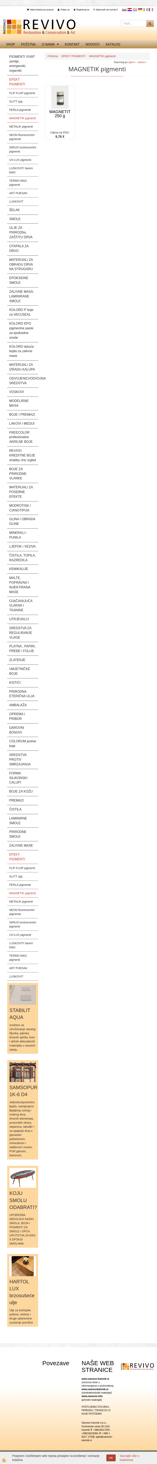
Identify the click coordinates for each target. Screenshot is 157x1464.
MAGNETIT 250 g (59, 113)
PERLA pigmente (20, 109)
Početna (28, 44)
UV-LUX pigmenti (20, 159)
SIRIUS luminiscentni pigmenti (22, 149)
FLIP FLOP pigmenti (22, 93)
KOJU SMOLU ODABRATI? (23, 1200)
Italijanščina (145, 9)
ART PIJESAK (18, 193)
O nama (48, 44)
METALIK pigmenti (21, 126)
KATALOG (113, 44)
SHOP (10, 44)
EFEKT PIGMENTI (73, 56)
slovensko (124, 9)
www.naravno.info (92, 1396)
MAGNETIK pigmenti (22, 118)
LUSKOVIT (16, 201)
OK (111, 1458)
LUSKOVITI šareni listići (21, 170)
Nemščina (140, 9)
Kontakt (72, 44)
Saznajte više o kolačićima (129, 1458)
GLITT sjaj (15, 101)
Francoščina (151, 9)
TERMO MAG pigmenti (18, 182)
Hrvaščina (129, 9)
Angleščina (135, 9)
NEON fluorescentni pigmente (22, 137)
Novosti (93, 44)
